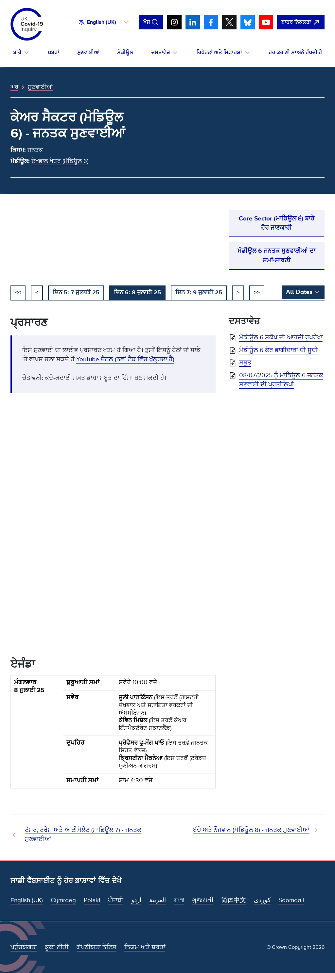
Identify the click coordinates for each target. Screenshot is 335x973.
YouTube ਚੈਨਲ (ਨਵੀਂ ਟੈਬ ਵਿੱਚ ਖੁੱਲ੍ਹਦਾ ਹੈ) (125, 359)
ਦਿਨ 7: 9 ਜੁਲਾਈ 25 (198, 292)
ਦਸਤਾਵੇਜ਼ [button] (160, 52)
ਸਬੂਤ (245, 362)
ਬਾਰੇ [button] (17, 52)
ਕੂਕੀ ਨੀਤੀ (57, 947)
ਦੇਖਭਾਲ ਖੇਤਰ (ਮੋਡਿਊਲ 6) (59, 161)
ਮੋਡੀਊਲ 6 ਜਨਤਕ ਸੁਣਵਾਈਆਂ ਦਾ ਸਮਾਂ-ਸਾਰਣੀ (276, 255)
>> (257, 292)
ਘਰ (14, 86)
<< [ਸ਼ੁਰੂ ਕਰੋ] (18, 292)
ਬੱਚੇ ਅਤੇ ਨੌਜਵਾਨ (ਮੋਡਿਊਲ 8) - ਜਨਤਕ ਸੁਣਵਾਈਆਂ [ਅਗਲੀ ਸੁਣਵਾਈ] (251, 830)
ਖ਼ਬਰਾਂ (53, 52)
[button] (104, 22)
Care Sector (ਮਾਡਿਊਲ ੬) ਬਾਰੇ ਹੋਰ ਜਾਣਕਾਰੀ (276, 223)
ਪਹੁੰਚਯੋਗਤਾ (23, 947)
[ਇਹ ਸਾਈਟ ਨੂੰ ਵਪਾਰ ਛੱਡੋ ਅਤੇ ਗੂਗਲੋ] (301, 22)
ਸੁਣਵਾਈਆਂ (88, 52)
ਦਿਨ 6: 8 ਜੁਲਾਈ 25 (137, 292)
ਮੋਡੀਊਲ (125, 52)
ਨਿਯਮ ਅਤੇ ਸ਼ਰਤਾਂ (144, 947)
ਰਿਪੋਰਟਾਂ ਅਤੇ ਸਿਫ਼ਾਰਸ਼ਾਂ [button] (219, 52)
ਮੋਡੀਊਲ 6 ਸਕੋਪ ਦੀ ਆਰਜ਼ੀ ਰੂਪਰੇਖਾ (281, 337)
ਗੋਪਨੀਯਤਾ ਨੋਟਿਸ (96, 947)
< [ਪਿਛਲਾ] (36, 292)
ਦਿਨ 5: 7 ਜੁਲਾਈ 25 (76, 292)
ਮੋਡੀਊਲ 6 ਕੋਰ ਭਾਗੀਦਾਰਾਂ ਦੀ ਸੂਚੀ (278, 350)
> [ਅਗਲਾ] (238, 292)
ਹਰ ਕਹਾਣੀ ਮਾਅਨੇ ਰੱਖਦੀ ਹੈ (295, 52)
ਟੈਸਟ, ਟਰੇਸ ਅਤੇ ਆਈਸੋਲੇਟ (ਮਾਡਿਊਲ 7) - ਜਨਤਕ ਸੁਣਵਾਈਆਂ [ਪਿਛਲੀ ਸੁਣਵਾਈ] (83, 834)
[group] (113, 734)
